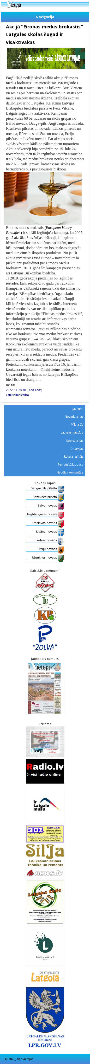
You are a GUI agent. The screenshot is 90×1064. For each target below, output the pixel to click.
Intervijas (77, 448)
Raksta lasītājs (73, 456)
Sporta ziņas (74, 440)
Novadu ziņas (74, 416)
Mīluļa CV (77, 424)
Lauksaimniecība (17, 395)
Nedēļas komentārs (70, 472)
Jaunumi (77, 408)
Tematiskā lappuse (70, 464)
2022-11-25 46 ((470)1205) (24, 390)
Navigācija (45, 17)
